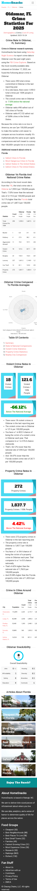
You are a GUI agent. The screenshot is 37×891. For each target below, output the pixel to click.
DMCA (8, 882)
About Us (9, 867)
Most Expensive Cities (15, 847)
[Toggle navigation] (33, 3)
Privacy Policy (11, 876)
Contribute (10, 873)
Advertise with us (12, 870)
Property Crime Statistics (16, 352)
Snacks (12, 3)
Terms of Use (11, 879)
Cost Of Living (27, 33)
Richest (8, 856)
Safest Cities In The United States (20, 167)
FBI (11, 185)
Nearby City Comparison (16, 355)
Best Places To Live (14, 835)
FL (9, 7)
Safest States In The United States (20, 164)
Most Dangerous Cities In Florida (19, 161)
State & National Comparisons (18, 346)
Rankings (9, 853)
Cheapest (9, 829)
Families (9, 841)
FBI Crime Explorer (18, 62)
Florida (24, 199)
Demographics (9, 33)
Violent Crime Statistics (15, 349)
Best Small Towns (13, 838)
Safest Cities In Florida (15, 158)
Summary (9, 343)
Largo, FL (6, 619)
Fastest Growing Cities (15, 844)
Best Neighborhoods (14, 832)
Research (9, 850)
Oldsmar (14, 7)
